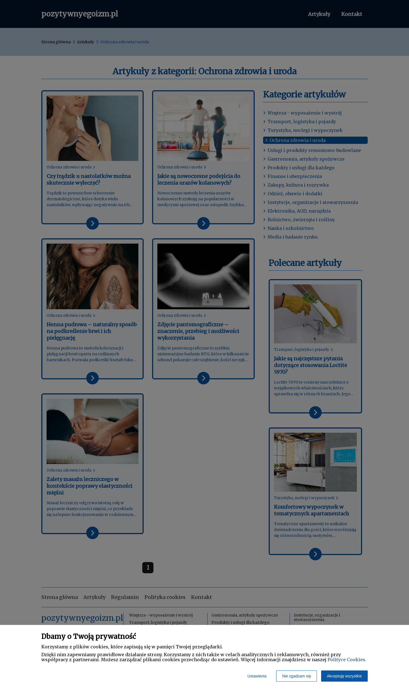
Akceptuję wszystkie (344, 676)
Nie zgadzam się (296, 676)
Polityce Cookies (346, 659)
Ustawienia (256, 676)
